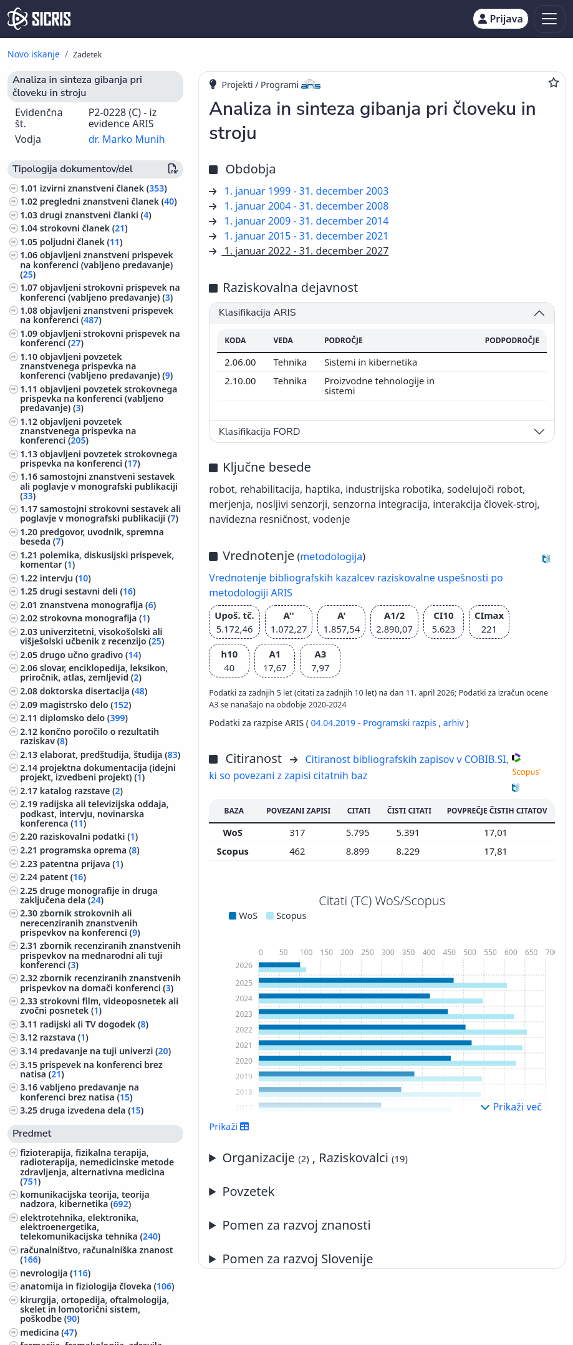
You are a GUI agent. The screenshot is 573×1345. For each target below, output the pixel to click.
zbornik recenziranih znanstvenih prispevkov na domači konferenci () (100, 982)
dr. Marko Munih (127, 139)
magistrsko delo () (86, 705)
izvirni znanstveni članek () (103, 188)
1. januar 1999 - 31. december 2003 (306, 191)
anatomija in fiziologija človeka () (97, 1286)
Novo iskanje (33, 54)
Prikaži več (511, 1107)
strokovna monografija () (95, 618)
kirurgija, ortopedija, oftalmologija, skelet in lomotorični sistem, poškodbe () (94, 1309)
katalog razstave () (81, 791)
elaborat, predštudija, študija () (110, 754)
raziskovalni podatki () (89, 836)
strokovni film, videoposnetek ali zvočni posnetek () (99, 1005)
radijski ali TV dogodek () (94, 1024)
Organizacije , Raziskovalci (315, 1157)
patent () (63, 877)
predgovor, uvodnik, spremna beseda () (92, 536)
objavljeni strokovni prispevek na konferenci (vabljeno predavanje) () (100, 292)
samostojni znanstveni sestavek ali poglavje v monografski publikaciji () (99, 485)
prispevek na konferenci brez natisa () (91, 1069)
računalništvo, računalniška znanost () (96, 1254)
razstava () (64, 1037)
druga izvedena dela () (92, 1110)
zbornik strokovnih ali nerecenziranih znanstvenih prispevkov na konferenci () (80, 922)
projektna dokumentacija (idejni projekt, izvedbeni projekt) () (98, 772)
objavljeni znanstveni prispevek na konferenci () (96, 315)
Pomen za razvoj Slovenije (298, 1258)
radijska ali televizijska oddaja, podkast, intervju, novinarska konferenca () (94, 813)
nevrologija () (55, 1273)
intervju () (65, 578)
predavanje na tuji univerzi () (105, 1051)
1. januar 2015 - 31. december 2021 (306, 236)
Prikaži (229, 1126)
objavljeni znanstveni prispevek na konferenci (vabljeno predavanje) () (96, 264)
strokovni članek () (84, 228)
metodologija (331, 556)
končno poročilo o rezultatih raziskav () (89, 736)
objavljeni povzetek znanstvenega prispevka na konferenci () (78, 430)
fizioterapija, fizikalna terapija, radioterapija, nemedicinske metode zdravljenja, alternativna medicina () (97, 1167)
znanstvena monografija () (98, 605)
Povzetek (249, 1191)
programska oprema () (90, 850)
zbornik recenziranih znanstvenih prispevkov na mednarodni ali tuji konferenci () (100, 955)
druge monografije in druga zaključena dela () (89, 895)
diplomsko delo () (84, 718)
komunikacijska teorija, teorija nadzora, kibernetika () (84, 1199)
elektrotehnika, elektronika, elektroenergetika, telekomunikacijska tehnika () (90, 1226)
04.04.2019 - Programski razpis (375, 723)
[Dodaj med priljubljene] (553, 82)
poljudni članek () (81, 242)
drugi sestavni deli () (88, 591)
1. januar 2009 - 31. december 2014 (306, 221)
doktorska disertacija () (94, 691)
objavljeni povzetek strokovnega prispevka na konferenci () (98, 458)
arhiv (453, 723)
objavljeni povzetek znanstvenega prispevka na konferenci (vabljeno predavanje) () (96, 366)
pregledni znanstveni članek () (108, 201)
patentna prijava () (81, 864)
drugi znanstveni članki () (96, 215)
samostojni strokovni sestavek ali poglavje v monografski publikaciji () (100, 513)
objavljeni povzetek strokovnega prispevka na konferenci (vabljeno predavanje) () (98, 398)
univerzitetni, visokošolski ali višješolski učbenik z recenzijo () (92, 636)
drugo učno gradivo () (91, 655)
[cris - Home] (38, 18)
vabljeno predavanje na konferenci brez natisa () (79, 1091)
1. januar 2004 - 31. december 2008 (306, 206)
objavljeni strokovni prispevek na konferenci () (100, 338)
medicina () (48, 1332)
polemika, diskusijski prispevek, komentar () (97, 559)
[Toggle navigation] (550, 19)
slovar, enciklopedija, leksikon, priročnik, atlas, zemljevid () (94, 672)
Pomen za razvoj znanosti (297, 1224)
